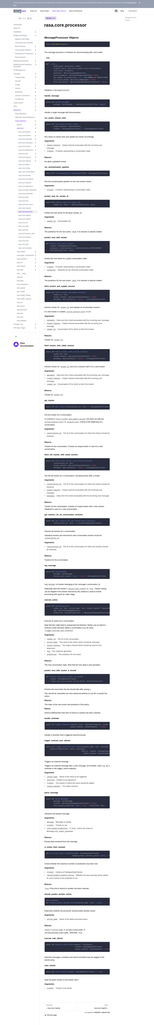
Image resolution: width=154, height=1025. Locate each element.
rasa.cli (19, 124)
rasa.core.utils (23, 244)
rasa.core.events (24, 146)
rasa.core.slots (23, 226)
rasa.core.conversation (26, 172)
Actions (17, 88)
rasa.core (20, 128)
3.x (16, 336)
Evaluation (19, 92)
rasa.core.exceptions (25, 179)
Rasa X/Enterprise (75, 11)
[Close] (140, 2)
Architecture (19, 99)
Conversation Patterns (23, 50)
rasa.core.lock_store (25, 204)
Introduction (18, 24)
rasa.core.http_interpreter (27, 190)
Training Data (20, 77)
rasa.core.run (23, 222)
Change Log (18, 324)
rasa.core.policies (24, 157)
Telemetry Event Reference (25, 117)
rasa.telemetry (22, 310)
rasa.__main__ (22, 273)
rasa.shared (21, 266)
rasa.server (21, 306)
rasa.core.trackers (24, 237)
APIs (15, 106)
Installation (17, 32)
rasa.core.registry (24, 215)
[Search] (26, 18)
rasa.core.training (24, 161)
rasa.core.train (23, 241)
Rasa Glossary (20, 57)
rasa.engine (21, 251)
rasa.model (21, 291)
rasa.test (20, 313)
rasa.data (20, 281)
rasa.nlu (20, 262)
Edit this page (51, 1005)
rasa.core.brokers (24, 135)
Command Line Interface (24, 43)
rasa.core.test (23, 230)
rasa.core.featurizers (25, 150)
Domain (18, 81)
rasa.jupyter (21, 288)
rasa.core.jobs (23, 197)
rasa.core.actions (24, 132)
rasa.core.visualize (25, 248)
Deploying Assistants (21, 61)
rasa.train (20, 317)
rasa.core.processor (25, 212)
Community (132, 11)
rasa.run (20, 302)
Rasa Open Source (59, 11)
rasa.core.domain (24, 175)
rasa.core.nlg (23, 153)
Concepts (17, 74)
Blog (122, 11)
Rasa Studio (44, 11)
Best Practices (20, 46)
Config (17, 85)
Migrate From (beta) (22, 39)
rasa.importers (22, 259)
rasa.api (20, 277)
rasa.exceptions (22, 284)
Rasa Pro (33, 11)
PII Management (19, 70)
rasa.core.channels (25, 139)
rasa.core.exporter (25, 183)
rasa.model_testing (23, 295)
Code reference (20, 121)
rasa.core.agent (24, 164)
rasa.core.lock (23, 201)
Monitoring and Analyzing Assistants (23, 65)
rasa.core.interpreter (25, 193)
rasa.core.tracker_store (26, 233)
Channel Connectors (22, 95)
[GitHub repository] (116, 11)
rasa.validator (22, 320)
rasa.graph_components (25, 255)
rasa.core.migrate (24, 208)
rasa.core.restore (24, 219)
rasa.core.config (24, 168)
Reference (17, 110)
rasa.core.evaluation (25, 143)
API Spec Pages (19, 328)
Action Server (18, 103)
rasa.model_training (24, 299)
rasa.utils (20, 270)
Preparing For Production (24, 53)
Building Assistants (20, 35)
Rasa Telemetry (20, 114)
